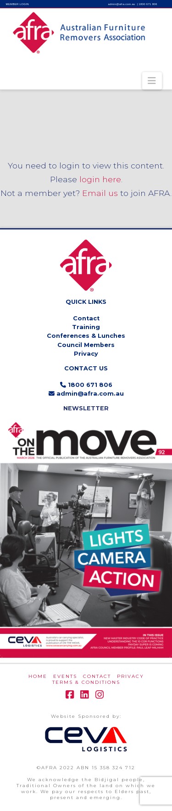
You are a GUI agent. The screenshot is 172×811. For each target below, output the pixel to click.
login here (100, 179)
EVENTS (65, 676)
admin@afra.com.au (121, 4)
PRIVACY (130, 676)
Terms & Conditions (86, 682)
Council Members (86, 344)
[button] (152, 80)
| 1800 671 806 (147, 4)
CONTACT (97, 676)
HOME (37, 676)
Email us (100, 193)
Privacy (86, 353)
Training (86, 327)
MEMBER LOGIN (17, 4)
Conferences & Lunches (86, 335)
